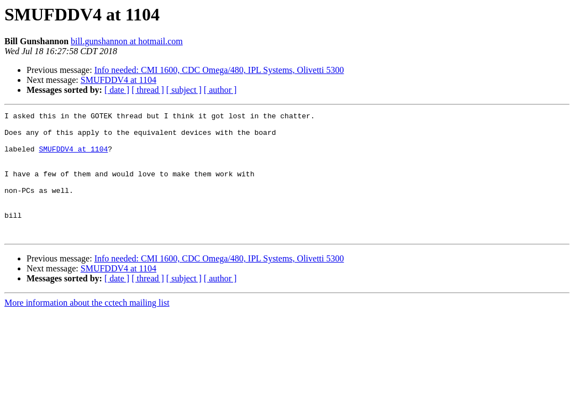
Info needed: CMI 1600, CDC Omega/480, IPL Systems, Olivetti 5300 (219, 70)
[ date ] (116, 90)
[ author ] (220, 90)
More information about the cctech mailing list (87, 327)
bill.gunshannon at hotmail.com (127, 41)
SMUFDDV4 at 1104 (118, 80)
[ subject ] (184, 90)
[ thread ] (147, 90)
